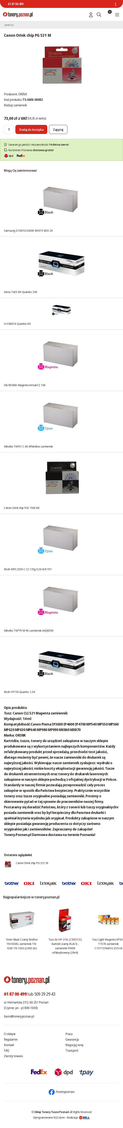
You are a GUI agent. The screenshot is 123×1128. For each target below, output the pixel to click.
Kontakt (9, 1045)
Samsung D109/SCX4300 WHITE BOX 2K (28, 230)
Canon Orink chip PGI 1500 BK (21, 508)
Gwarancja (72, 1039)
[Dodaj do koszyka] (31, 129)
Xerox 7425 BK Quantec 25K (20, 292)
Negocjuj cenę (74, 1045)
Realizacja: (78, 1117)
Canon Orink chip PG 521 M (32, 863)
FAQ (6, 1050)
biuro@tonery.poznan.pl (19, 1016)
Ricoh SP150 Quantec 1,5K (19, 692)
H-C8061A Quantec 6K (17, 324)
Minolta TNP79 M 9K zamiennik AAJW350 (28, 630)
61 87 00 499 (15, 4)
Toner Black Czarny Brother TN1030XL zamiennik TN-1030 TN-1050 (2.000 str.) (22, 943)
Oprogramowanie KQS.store (49, 1117)
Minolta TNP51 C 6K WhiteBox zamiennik (28, 446)
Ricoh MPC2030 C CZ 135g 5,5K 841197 (27, 569)
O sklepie (10, 1034)
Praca (69, 1034)
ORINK (22, 94)
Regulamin (11, 1039)
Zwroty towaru (13, 1056)
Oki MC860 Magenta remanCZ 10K (25, 385)
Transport (71, 1050)
